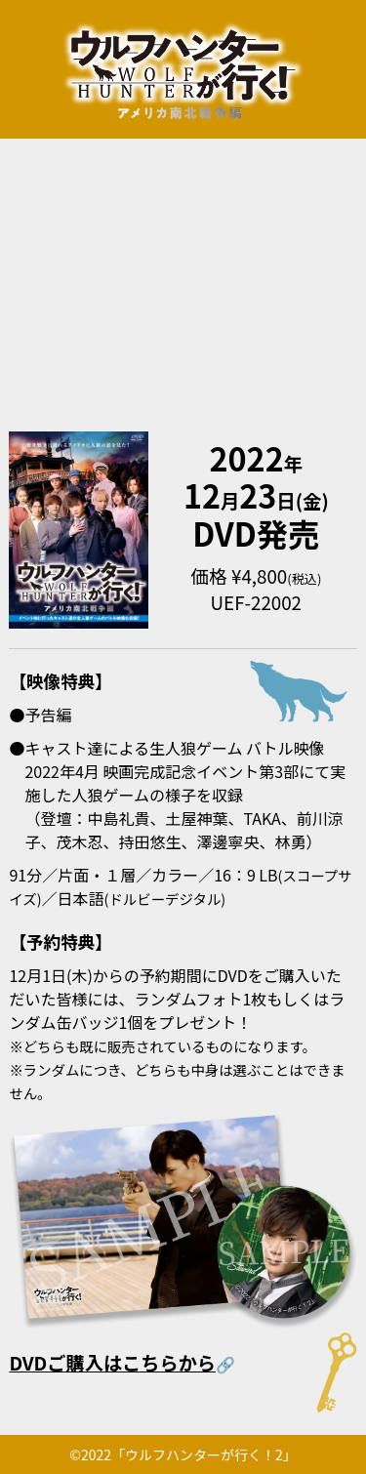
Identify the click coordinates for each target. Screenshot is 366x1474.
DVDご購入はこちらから (112, 1362)
